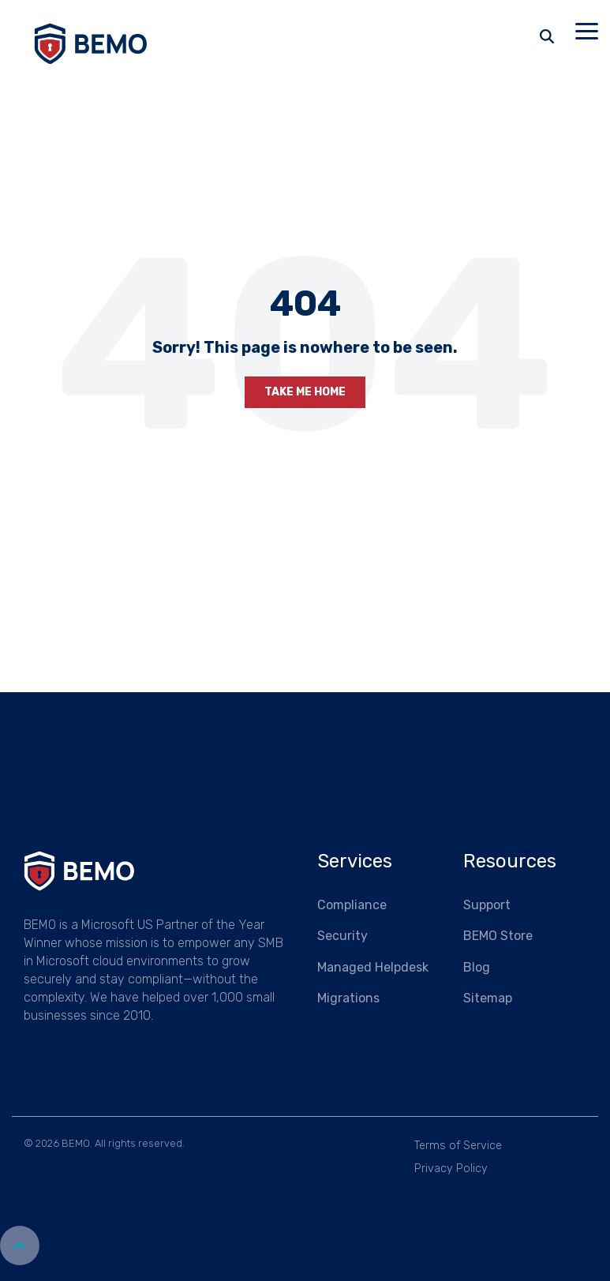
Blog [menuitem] (476, 967)
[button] (586, 30)
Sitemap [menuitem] (487, 998)
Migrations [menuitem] (348, 998)
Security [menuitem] (342, 935)
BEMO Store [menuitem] (498, 935)
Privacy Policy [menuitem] (451, 1168)
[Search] (547, 36)
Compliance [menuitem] (352, 904)
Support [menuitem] (487, 904)
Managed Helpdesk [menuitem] (372, 967)
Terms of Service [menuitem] (458, 1145)
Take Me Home (305, 392)
